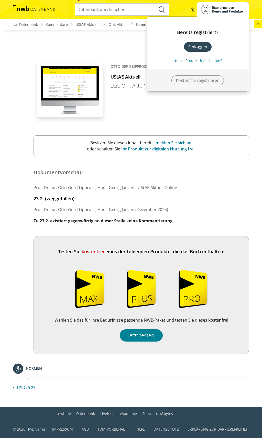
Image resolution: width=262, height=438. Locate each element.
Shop (146, 413)
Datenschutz (166, 429)
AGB (85, 429)
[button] (193, 9)
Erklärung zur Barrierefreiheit (218, 429)
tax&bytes (164, 413)
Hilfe (140, 429)
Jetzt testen (141, 335)
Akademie (128, 413)
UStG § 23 (26, 387)
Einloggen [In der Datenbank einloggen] (197, 47)
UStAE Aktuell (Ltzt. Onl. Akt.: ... (101, 24)
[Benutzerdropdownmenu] (223, 9)
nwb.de (64, 413)
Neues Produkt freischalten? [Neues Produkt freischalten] (197, 60)
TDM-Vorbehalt (112, 429)
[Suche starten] (161, 9)
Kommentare (57, 24)
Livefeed (107, 413)
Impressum (62, 429)
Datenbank (85, 413)
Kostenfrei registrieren (198, 80)
